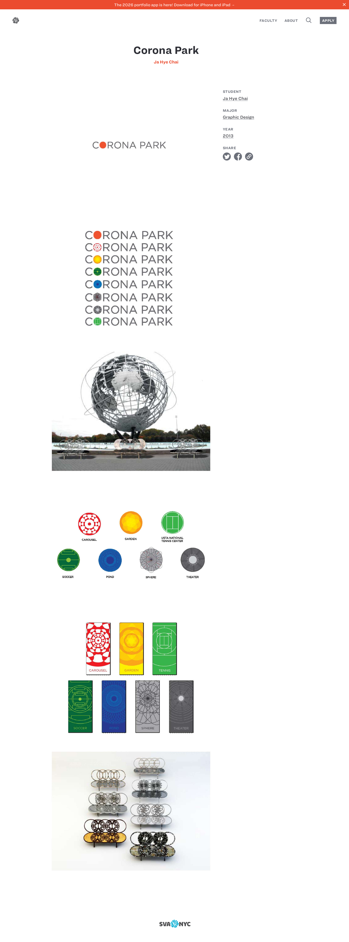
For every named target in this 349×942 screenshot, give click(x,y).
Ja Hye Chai (166, 62)
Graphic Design (238, 117)
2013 (228, 136)
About (291, 20)
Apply (328, 20)
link (249, 157)
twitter (227, 157)
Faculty (268, 20)
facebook (238, 157)
